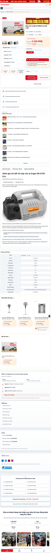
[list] (25, 539)
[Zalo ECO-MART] (32, 550)
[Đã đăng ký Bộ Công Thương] (6, 468)
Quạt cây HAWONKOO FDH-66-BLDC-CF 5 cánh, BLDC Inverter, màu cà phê (24, 318)
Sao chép (28, 255)
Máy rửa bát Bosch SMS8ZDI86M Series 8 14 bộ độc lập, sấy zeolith (41, 318)
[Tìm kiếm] (4, 8)
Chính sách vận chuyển (7, 408)
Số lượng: (28, 71)
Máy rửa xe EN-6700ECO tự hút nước (8, 357)
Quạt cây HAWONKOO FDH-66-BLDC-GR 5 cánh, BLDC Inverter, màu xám (8, 318)
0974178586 (30, 52)
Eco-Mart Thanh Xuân (9, 489)
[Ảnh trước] (3, 539)
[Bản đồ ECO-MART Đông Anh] (44, 550)
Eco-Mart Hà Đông (32, 485)
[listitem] (9, 539)
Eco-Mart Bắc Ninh (8, 493)
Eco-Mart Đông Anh (8, 481)
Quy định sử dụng (5, 414)
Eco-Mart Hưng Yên (32, 489)
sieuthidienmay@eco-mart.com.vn (15, 390)
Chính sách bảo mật (6, 405)
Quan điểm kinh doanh (6, 424)
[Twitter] (6, 461)
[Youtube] (9, 461)
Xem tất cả (25, 163)
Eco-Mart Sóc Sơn (32, 481)
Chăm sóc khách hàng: (9, 441)
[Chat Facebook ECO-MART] (19, 550)
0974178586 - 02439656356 (32, 499)
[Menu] (2, 8)
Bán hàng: (7, 435)
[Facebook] (2, 461)
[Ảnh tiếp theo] (47, 539)
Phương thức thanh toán (7, 418)
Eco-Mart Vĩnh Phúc (8, 485)
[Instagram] (12, 461)
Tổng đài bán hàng (6, 444)
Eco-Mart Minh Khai (32, 493)
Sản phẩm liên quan (7, 298)
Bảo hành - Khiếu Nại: (9, 438)
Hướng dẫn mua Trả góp (7, 421)
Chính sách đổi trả (6, 411)
